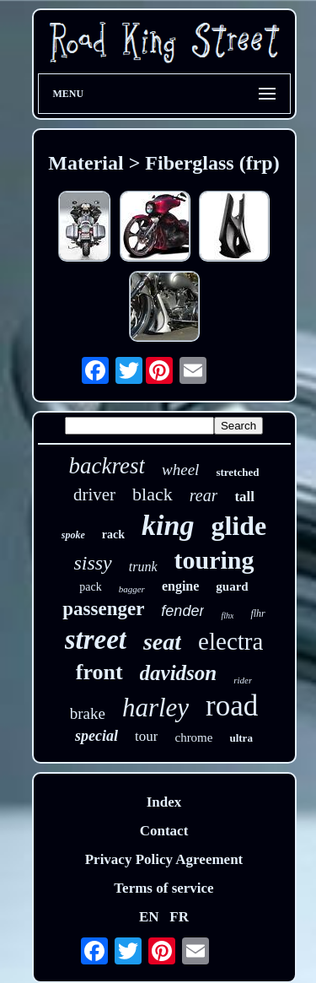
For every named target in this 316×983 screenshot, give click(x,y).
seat (162, 642)
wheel (180, 469)
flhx (227, 615)
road (232, 705)
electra (230, 641)
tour (146, 736)
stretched (237, 472)
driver (94, 494)
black (152, 494)
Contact (164, 831)
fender (182, 610)
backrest (107, 465)
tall (244, 497)
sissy (92, 563)
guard (232, 586)
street (95, 639)
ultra (240, 738)
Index (164, 802)
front (99, 672)
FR (179, 917)
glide (238, 525)
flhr (257, 613)
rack (113, 534)
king (168, 525)
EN (149, 917)
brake (87, 713)
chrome (193, 737)
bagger (132, 589)
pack (90, 587)
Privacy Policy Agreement (164, 859)
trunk (143, 566)
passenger (103, 608)
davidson (178, 673)
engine (180, 586)
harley (155, 707)
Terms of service (163, 888)
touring (214, 560)
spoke (73, 535)
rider (242, 680)
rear (204, 495)
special (96, 735)
